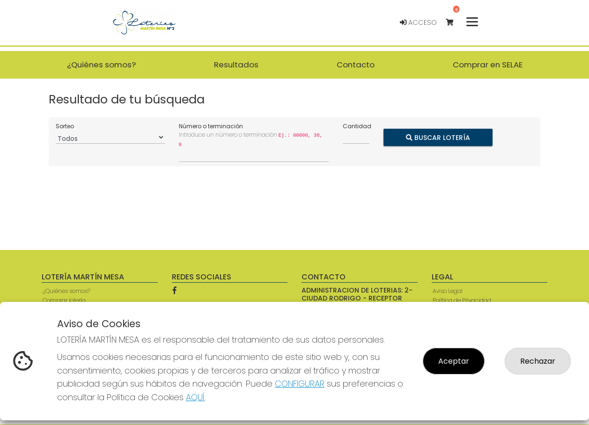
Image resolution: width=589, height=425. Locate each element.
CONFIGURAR (299, 383)
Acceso (418, 22)
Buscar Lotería (438, 137)
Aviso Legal (448, 291)
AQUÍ (195, 397)
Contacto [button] (356, 64)
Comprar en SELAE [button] (488, 64)
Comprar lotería (64, 300)
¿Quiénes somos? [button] (101, 64)
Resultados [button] (236, 64)
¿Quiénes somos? (66, 291)
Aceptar (453, 361)
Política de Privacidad (462, 300)
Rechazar (537, 361)
